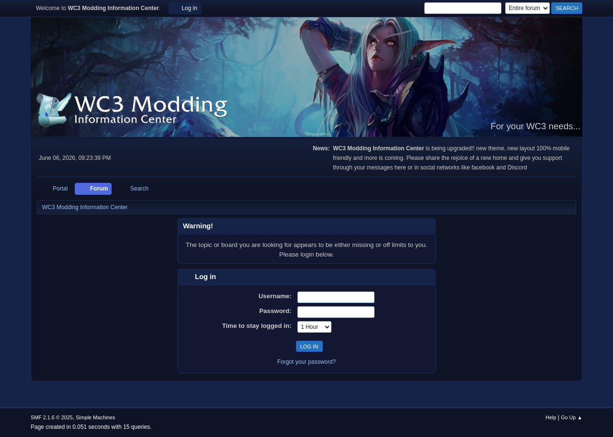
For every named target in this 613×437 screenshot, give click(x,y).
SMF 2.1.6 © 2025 (52, 417)
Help (550, 417)
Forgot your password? (306, 362)
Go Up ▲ (571, 417)
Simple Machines (95, 417)
